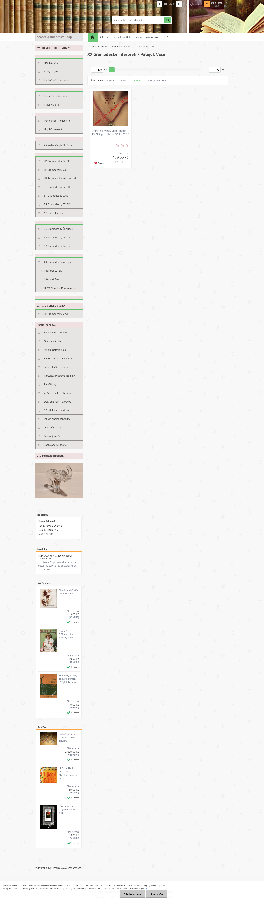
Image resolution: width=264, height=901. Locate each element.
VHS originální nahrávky (57, 393)
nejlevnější (112, 80)
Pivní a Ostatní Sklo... (56, 350)
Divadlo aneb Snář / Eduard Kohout (68, 592)
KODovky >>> (52, 105)
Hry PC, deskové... (54, 129)
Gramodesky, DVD (122, 37)
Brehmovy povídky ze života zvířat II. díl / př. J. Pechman (68, 679)
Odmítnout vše (132, 894)
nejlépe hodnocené (157, 80)
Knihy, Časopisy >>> (55, 96)
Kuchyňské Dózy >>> (56, 80)
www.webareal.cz (71, 868)
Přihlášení (168, 4)
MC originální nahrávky (57, 419)
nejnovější (139, 80)
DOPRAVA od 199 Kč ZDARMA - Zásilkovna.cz (56, 557)
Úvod (92, 46)
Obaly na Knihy (52, 341)
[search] (168, 20)
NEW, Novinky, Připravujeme (60, 288)
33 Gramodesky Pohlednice (59, 246)
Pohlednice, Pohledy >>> (58, 121)
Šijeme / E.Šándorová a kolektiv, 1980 (66, 634)
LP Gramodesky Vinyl (56, 314)
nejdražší (125, 80)
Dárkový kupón (52, 436)
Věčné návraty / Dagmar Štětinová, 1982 (68, 809)
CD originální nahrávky (56, 410)
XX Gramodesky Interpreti (58, 262)
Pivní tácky (50, 384)
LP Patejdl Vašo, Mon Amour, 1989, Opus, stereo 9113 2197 (110, 132)
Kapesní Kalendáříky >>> (58, 358)
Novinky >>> (51, 63)
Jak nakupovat (153, 37)
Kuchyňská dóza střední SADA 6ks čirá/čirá (67, 737)
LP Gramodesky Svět (56, 170)
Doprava (138, 37)
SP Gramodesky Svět (56, 196)
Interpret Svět (52, 279)
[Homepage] (94, 37)
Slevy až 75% (51, 71)
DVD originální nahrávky (57, 402)
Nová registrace (191, 4)
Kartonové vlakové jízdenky (59, 376)
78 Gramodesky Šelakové (58, 229)
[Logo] (58, 20)
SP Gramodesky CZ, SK (57, 187)
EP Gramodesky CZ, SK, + (58, 204)
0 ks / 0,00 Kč (219, 3)
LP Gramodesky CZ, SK (57, 161)
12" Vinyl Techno (53, 213)
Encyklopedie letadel (55, 332)
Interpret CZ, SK (53, 271)
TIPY (165, 37)
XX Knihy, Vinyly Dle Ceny (58, 145)
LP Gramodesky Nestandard (60, 178)
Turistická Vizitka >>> (56, 367)
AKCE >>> (104, 37)
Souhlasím (156, 894)
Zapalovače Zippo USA (56, 445)
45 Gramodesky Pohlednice (59, 237)
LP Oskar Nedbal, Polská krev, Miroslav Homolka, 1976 (68, 773)
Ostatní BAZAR (52, 427)
